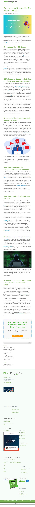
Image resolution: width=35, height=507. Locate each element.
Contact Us (5, 469)
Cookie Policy (11, 364)
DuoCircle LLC (6, 377)
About (5, 465)
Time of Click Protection (8, 357)
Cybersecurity (6, 352)
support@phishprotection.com (9, 423)
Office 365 (6, 353)
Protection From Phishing (15, 409)
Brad (5, 13)
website (6, 239)
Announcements (14, 13)
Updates (5, 471)
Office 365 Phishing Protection (23, 443)
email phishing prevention (21, 185)
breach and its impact (25, 127)
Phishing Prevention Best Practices (15, 462)
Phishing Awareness (7, 356)
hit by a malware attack (26, 55)
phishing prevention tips (11, 90)
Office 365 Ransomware (22, 445)
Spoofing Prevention (21, 491)
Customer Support (7, 421)
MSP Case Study (6, 430)
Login (4, 424)
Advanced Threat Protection (9, 349)
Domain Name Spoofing (22, 496)
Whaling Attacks (23, 469)
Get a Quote (6, 461)
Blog (4, 468)
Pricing (5, 462)
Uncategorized (6, 359)
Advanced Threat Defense (9, 347)
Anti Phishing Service (22, 435)
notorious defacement (8, 246)
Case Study (5, 464)
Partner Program (6, 466)
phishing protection (11, 95)
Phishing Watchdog (13, 461)
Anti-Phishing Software (22, 438)
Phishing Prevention (15, 408)
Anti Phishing (21, 436)
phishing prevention (7, 42)
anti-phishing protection (25, 132)
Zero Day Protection (24, 472)
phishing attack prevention (20, 313)
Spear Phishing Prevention (15, 412)
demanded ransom (25, 294)
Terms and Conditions (8, 365)
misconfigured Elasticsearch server (22, 86)
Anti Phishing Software (22, 432)
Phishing (5, 355)
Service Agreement (25, 500)
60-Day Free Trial (17, 335)
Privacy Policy (6, 364)
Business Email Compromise (23, 494)
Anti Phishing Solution (22, 433)
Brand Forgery (21, 493)
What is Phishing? (12, 459)
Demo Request (6, 459)
